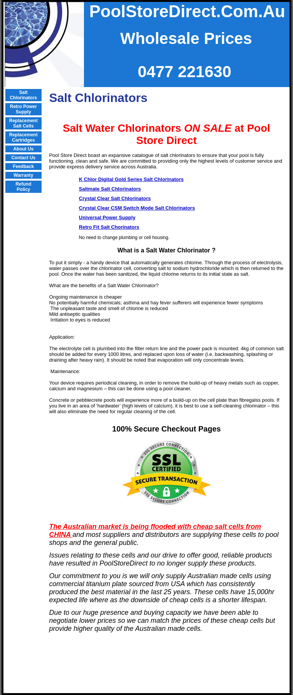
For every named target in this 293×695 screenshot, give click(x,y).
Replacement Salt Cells (23, 123)
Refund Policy (23, 186)
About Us (23, 149)
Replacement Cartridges (23, 137)
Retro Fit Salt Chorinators (109, 227)
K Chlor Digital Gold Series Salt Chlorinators (131, 179)
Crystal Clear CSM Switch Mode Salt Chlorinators (137, 208)
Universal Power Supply (107, 217)
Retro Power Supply (23, 109)
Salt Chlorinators (23, 95)
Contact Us (23, 157)
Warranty (24, 175)
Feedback (23, 166)
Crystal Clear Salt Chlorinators (115, 198)
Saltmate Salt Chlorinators (110, 189)
